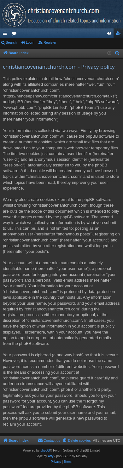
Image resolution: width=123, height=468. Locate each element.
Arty (51, 456)
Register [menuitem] (119, 34)
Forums (15, 34)
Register (50, 42)
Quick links (6, 34)
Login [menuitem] (110, 34)
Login (30, 42)
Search (11, 42)
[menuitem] (117, 53)
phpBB (45, 450)
